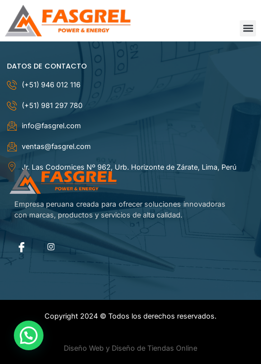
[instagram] (51, 247)
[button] (248, 28)
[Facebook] (21, 247)
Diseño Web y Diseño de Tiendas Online (130, 348)
